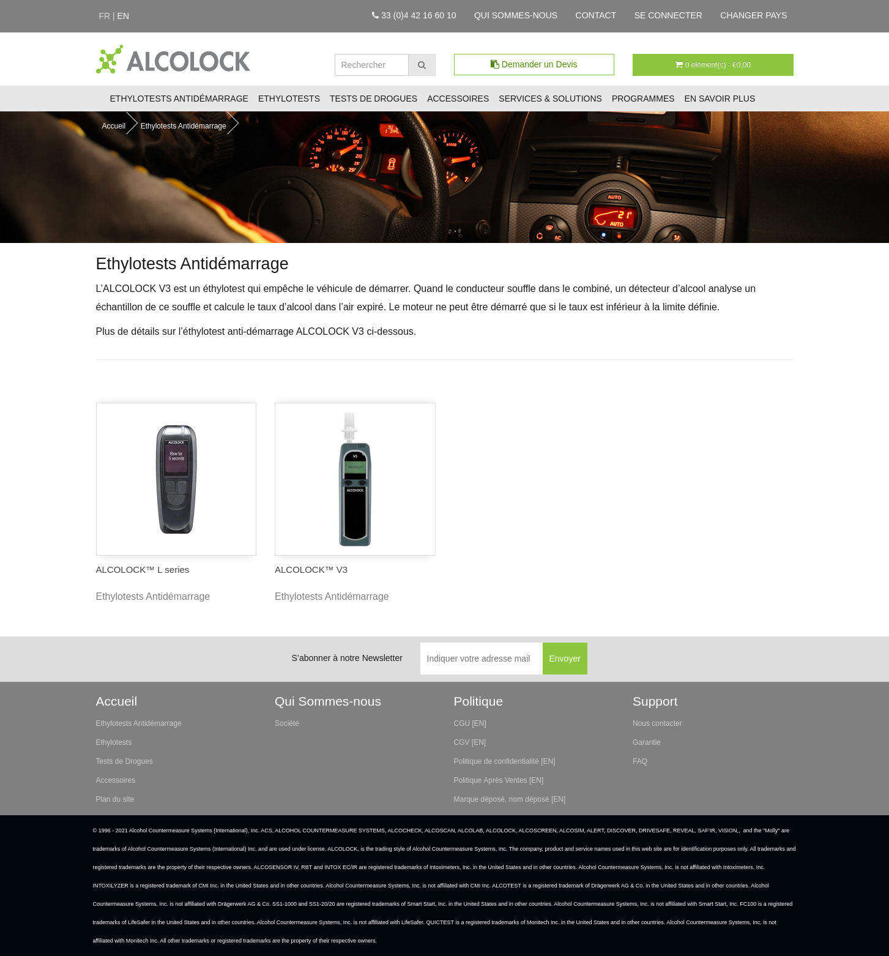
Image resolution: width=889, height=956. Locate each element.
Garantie (647, 742)
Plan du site (115, 799)
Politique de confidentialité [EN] (505, 761)
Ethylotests (289, 98)
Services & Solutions (550, 98)
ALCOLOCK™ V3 (311, 569)
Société (287, 723)
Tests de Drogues (373, 98)
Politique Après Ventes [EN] (499, 780)
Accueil (114, 126)
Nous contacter (657, 723)
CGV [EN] (470, 742)
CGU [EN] (470, 723)
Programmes (643, 98)
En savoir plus (720, 98)
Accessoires (458, 98)
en (123, 16)
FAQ (640, 761)
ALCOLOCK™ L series (143, 569)
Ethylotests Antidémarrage (179, 98)
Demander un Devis (534, 64)
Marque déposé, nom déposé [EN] (510, 799)
